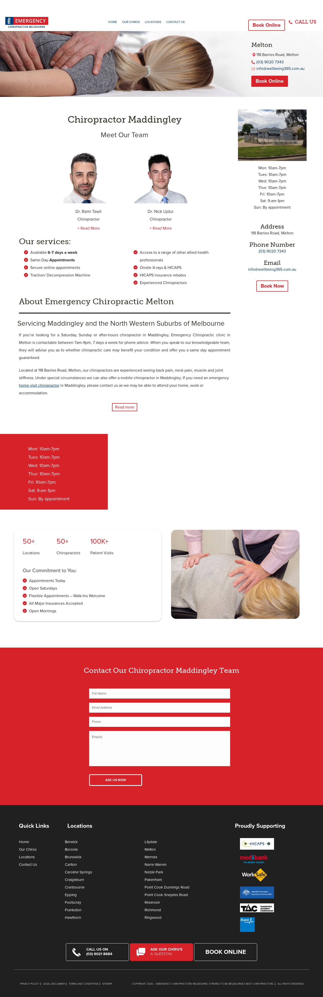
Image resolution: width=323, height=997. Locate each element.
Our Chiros (131, 22)
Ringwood (153, 917)
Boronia (71, 849)
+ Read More (88, 228)
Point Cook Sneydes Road (166, 895)
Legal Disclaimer (54, 983)
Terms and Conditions (83, 983)
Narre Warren (156, 864)
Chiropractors (68, 553)
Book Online (267, 25)
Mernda (151, 857)
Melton (150, 849)
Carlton (71, 864)
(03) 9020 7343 (270, 62)
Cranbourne (75, 887)
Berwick (71, 842)
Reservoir (152, 902)
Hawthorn (73, 917)
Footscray (73, 902)
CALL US (305, 22)
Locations (153, 22)
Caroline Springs (78, 872)
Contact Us (175, 22)
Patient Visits (101, 553)
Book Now (272, 286)
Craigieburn (74, 879)
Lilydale (151, 842)
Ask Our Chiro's (168, 951)
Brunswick (73, 857)
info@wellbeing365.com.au (280, 68)
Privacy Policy (29, 983)
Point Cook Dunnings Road (167, 887)
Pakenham (153, 879)
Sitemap (107, 983)
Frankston (73, 910)
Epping (71, 895)
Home (112, 22)
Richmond (153, 910)
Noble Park (154, 872)
